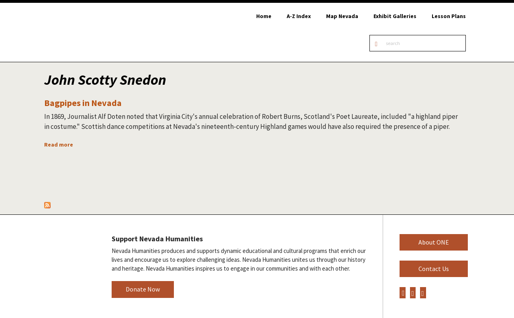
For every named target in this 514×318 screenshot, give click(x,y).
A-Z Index (299, 16)
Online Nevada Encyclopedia (85, 32)
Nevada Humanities (68, 266)
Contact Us (433, 269)
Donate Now (143, 289)
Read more (58, 144)
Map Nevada (342, 16)
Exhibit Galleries (394, 16)
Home (263, 16)
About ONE (433, 242)
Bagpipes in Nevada (83, 102)
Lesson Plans (449, 16)
